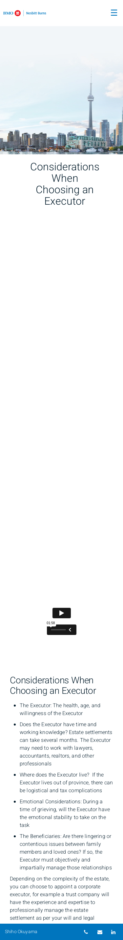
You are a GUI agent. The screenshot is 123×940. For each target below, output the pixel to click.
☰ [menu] (114, 13)
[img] (61, 77)
